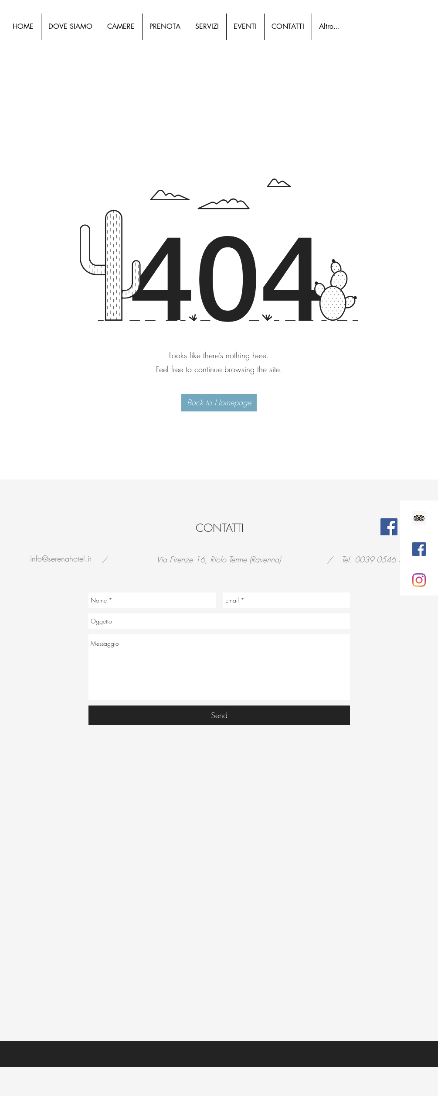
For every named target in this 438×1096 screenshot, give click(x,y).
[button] (219, 402)
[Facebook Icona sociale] (419, 549)
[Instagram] (419, 580)
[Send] (219, 715)
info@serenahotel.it (60, 558)
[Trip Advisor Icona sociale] (419, 518)
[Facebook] (388, 526)
